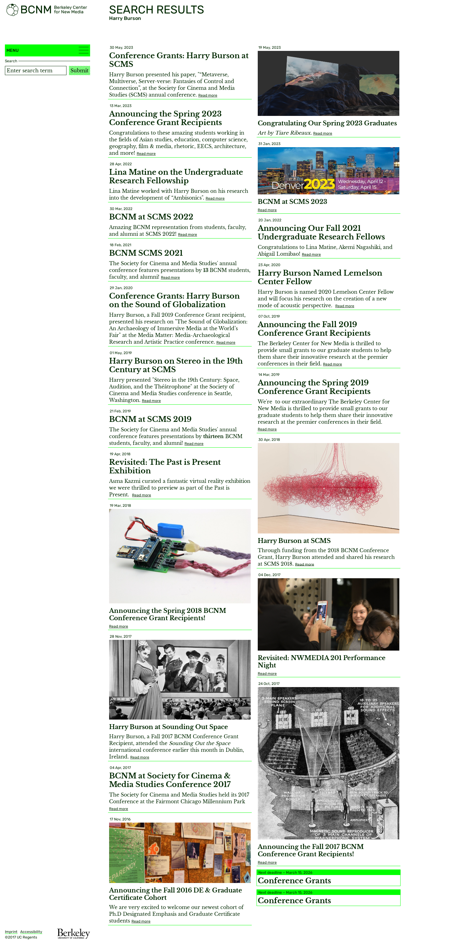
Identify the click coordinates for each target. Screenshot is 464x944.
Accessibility (31, 932)
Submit (79, 70)
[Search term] (36, 70)
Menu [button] (47, 50)
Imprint (11, 932)
